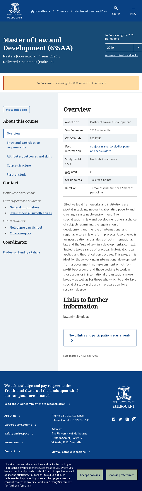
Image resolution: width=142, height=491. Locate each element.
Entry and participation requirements (23, 144)
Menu (133, 10)
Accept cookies (90, 475)
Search (116, 10)
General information (24, 207)
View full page (16, 109)
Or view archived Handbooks (121, 55)
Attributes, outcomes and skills (29, 156)
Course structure (19, 165)
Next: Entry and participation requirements (100, 335)
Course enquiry (20, 233)
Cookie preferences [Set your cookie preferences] (121, 475)
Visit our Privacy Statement (55, 482)
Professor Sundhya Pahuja (21, 252)
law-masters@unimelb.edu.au (31, 213)
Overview (13, 133)
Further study (16, 174)
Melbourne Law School (26, 227)
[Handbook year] (123, 48)
